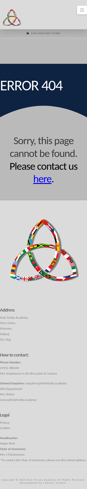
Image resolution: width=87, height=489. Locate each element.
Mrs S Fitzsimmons (12, 455)
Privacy (4, 423)
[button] (82, 10)
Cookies (5, 428)
